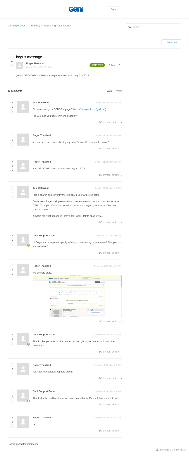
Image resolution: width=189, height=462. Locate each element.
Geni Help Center (16, 25)
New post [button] (172, 42)
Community (34, 25)
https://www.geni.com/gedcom (89, 109)
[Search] (153, 26)
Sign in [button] (114, 9)
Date (109, 91)
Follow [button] (112, 65)
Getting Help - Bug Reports (57, 25)
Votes (119, 91)
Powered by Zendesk (173, 449)
